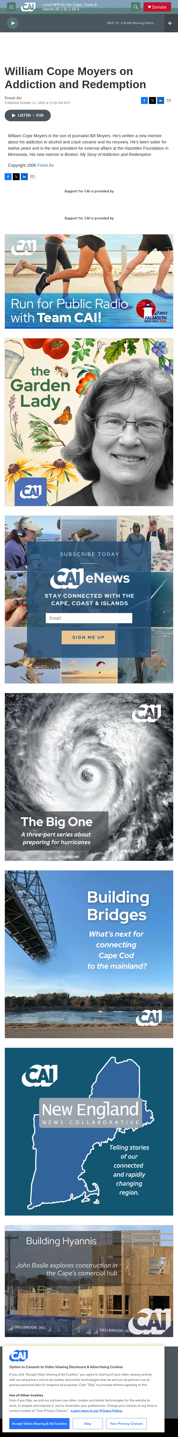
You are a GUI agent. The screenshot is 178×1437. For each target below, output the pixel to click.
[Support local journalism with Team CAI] (89, 281)
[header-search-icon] (135, 7)
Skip (87, 1424)
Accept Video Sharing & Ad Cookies (39, 1424)
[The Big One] (89, 777)
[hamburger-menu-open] (11, 7)
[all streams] (171, 23)
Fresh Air (45, 165)
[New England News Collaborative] (89, 1132)
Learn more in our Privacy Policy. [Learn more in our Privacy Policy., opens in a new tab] (97, 1411)
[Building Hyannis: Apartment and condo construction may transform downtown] (89, 1281)
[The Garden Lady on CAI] (89, 422)
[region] (83, 1388)
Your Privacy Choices (126, 1424)
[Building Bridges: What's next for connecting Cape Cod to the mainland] (89, 954)
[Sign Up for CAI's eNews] (89, 599)
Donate (159, 7)
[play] (12, 23)
